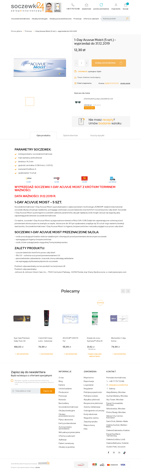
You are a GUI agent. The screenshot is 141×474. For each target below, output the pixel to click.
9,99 (29, 182)
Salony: (112, 388)
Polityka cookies (91, 396)
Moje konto (89, 377)
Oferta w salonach (91, 19)
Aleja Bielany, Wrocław (115, 392)
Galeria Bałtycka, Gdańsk (117, 443)
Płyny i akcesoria (66, 419)
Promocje (77, 19)
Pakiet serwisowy (66, 443)
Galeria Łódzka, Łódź (115, 439)
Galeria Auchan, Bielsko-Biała (117, 426)
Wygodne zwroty (91, 418)
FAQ (85, 429)
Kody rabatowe (90, 414)
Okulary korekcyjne (39, 19)
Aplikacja (62, 439)
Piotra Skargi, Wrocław (116, 412)
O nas (61, 377)
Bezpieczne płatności (93, 403)
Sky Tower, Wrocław (114, 399)
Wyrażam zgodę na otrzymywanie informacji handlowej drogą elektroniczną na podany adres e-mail (34, 382)
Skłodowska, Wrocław (115, 408)
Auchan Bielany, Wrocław (117, 396)
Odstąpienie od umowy (94, 410)
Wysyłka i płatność (92, 399)
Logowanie (89, 385)
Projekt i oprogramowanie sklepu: (25, 467)
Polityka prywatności (93, 392)
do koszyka (89, 108)
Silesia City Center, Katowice (114, 417)
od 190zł (112, 182)
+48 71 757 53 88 (116, 381)
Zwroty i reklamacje (92, 407)
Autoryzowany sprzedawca (65, 428)
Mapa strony (89, 425)
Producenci (63, 392)
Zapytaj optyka (90, 421)
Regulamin (88, 388)
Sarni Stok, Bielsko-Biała (117, 421)
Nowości (62, 399)
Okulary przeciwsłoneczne (60, 19)
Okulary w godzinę (67, 447)
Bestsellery (64, 403)
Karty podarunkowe (67, 423)
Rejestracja (89, 381)
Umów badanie (65, 388)
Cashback (82, 71)
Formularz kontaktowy (116, 377)
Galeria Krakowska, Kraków (118, 430)
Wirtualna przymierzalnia (69, 432)
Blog (61, 381)
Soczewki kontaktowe (20, 19)
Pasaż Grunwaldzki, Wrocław (114, 404)
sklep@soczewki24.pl (118, 385)
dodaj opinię (125, 83)
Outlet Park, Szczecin (115, 447)
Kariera (62, 385)
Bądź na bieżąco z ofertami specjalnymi (31, 374)
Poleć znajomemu (82, 83)
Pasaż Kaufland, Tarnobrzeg (113, 435)
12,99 (56, 182)
